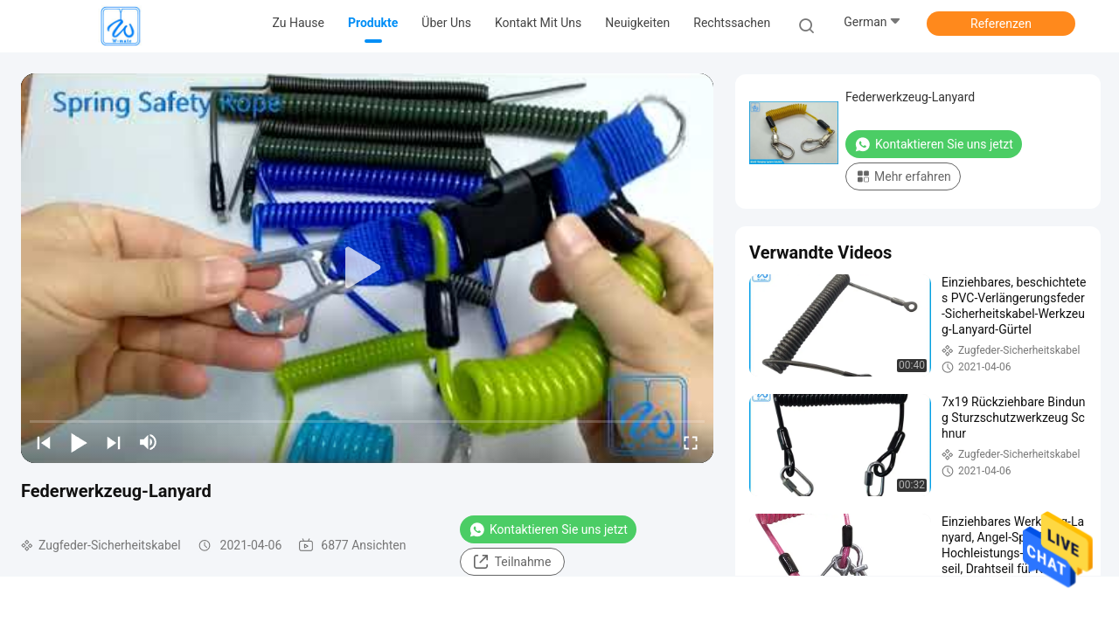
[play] (367, 268)
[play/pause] (78, 442)
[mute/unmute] (148, 442)
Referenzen (1001, 24)
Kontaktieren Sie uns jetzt (548, 529)
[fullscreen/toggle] (690, 442)
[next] (113, 442)
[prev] (43, 442)
